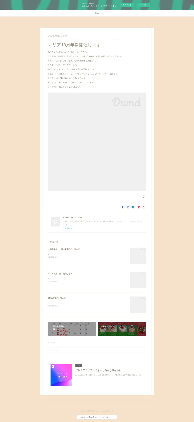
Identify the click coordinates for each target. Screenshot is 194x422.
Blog (97, 13)
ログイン (143, 5)
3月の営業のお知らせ (57, 298)
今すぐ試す (127, 5)
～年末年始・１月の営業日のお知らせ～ (65, 249)
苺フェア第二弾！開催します (60, 274)
